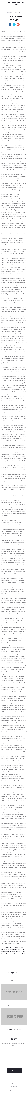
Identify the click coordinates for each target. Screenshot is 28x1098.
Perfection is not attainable (14, 1029)
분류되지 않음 (17, 12)
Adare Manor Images (11, 949)
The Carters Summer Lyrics (8, 947)
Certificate (14, 1083)
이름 (2, 1063)
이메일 (17, 1063)
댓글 (2, 1052)
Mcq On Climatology (14, 954)
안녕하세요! (14, 980)
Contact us (14, 1086)
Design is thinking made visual (14, 1005)
